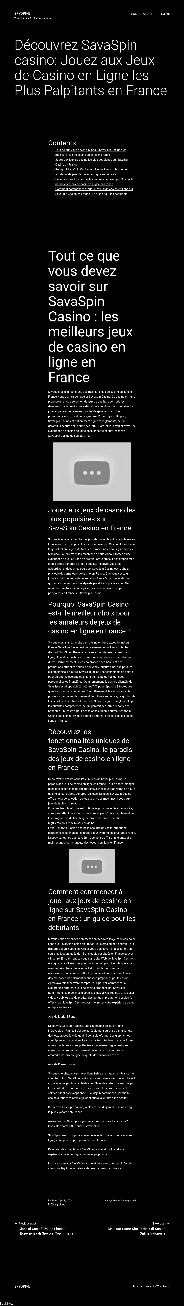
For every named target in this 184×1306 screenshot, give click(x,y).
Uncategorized (128, 1200)
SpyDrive (22, 13)
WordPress (162, 1286)
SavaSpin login (76, 1121)
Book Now (6, 1303)
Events (165, 14)
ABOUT (147, 14)
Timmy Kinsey (58, 1204)
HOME (135, 14)
